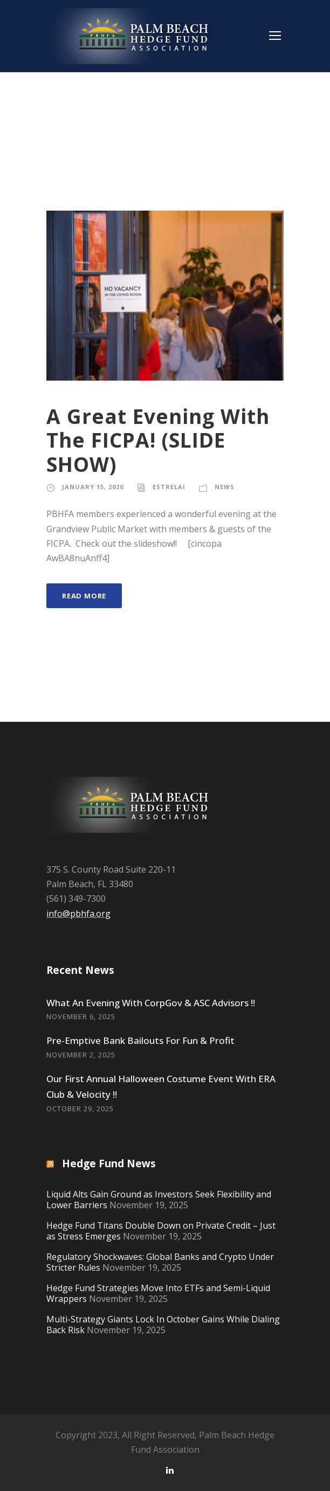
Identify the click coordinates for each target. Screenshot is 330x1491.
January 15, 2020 (92, 487)
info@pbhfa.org (78, 913)
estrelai (169, 487)
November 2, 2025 (80, 1055)
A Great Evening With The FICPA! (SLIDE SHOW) (158, 440)
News (225, 487)
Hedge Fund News (109, 1163)
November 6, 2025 (80, 1016)
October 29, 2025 (80, 1108)
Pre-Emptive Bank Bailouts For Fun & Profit (140, 1040)
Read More (84, 596)
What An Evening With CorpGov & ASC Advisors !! (150, 1003)
